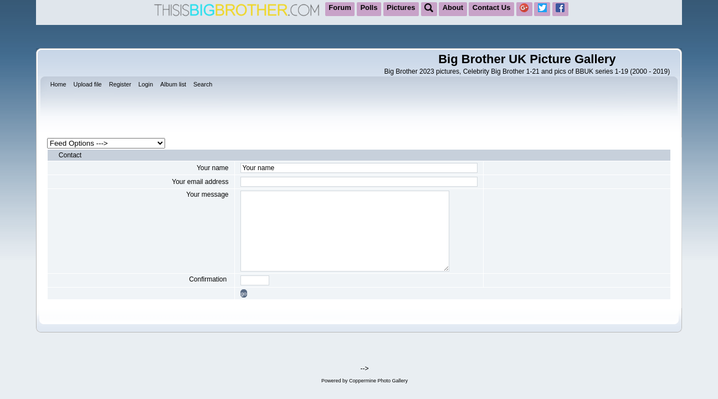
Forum (340, 7)
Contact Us (492, 7)
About (453, 7)
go (244, 293)
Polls (368, 7)
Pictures (401, 7)
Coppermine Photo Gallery (378, 380)
